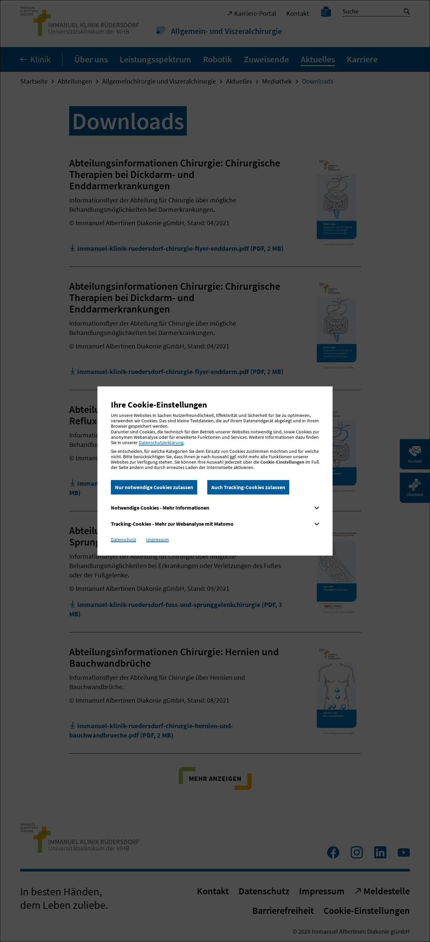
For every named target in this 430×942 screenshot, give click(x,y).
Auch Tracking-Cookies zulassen (248, 487)
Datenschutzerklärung (161, 442)
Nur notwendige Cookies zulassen (154, 487)
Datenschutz (123, 539)
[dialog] (215, 471)
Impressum (157, 539)
